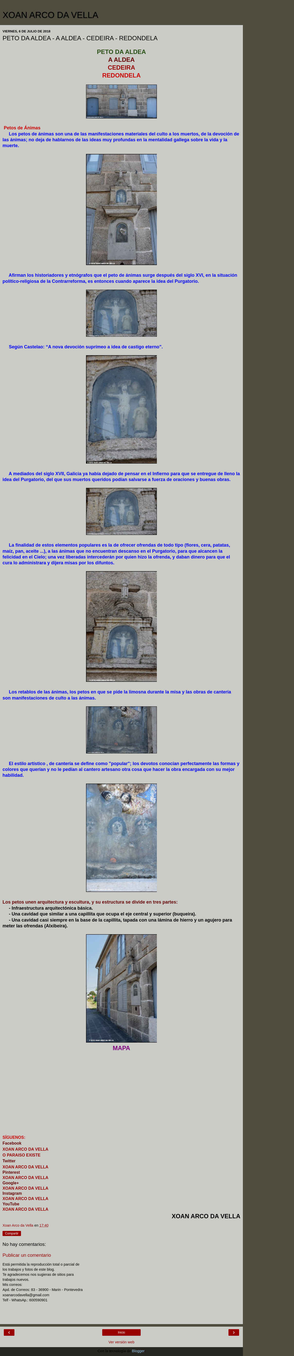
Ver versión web (121, 1342)
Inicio (121, 1332)
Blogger (138, 1351)
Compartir (11, 1233)
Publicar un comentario (27, 1255)
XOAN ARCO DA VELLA (50, 15)
